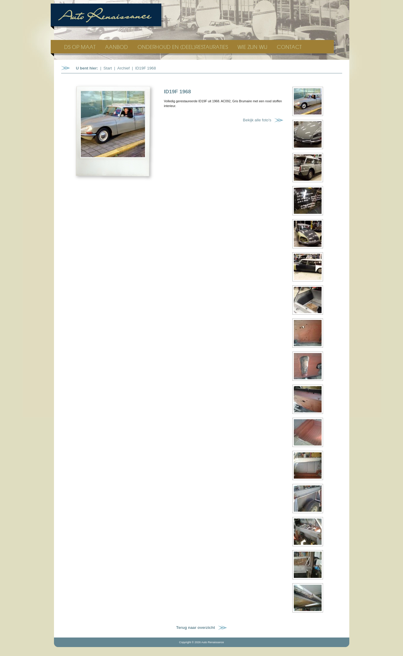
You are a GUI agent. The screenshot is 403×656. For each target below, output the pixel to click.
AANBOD (117, 46)
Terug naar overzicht (195, 627)
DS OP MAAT (80, 46)
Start (108, 68)
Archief (123, 68)
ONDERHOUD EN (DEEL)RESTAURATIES (183, 46)
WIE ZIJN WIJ (253, 46)
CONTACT (289, 46)
